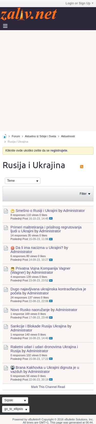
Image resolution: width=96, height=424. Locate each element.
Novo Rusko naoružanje (30, 310)
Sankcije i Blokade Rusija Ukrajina (38, 326)
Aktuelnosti (68, 136)
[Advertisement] (48, 81)
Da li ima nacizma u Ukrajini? (39, 248)
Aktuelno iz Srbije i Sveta (40, 136)
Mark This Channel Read (48, 387)
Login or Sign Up (79, 3)
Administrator (74, 211)
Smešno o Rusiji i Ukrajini (36, 211)
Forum (16, 136)
